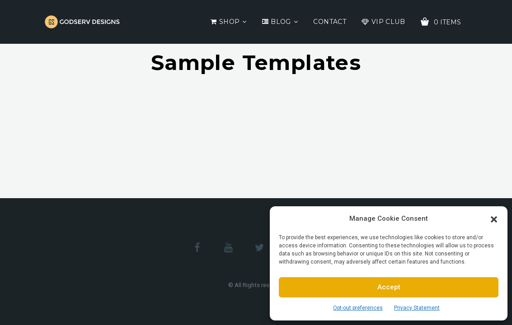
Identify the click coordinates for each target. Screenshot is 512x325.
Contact (329, 22)
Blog (281, 22)
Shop (229, 22)
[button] (493, 218)
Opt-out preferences (358, 308)
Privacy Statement (417, 308)
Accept (388, 287)
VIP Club (388, 22)
